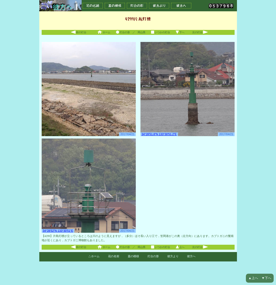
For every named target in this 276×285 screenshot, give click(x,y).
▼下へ (266, 278)
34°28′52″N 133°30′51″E (58, 230)
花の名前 (92, 5)
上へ (179, 247)
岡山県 (141, 32)
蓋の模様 (114, 5)
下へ (179, 32)
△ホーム (93, 256)
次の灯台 (200, 32)
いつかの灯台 (160, 32)
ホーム (103, 32)
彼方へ (181, 5)
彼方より (159, 5)
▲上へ (253, 278)
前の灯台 (78, 32)
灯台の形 (137, 5)
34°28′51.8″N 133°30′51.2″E (159, 134)
